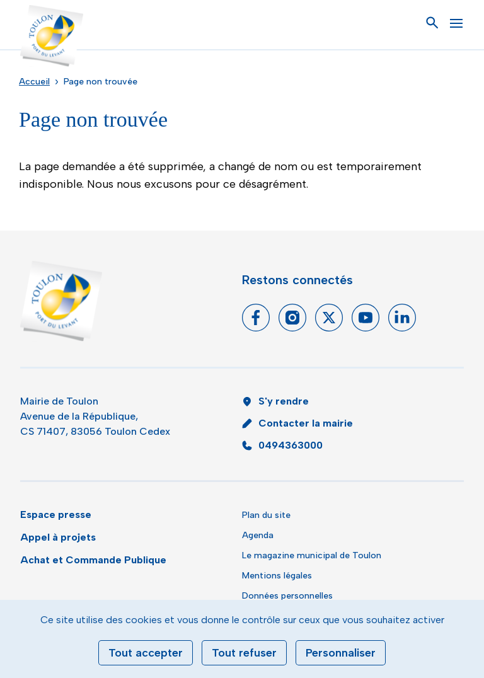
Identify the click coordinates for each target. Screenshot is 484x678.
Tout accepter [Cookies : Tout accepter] (145, 653)
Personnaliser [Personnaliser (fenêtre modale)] (341, 653)
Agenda (258, 535)
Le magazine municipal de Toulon (311, 555)
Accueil (34, 81)
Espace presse (55, 514)
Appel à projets (58, 537)
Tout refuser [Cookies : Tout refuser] (244, 653)
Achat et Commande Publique (93, 560)
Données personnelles (287, 595)
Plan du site (266, 515)
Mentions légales (277, 575)
